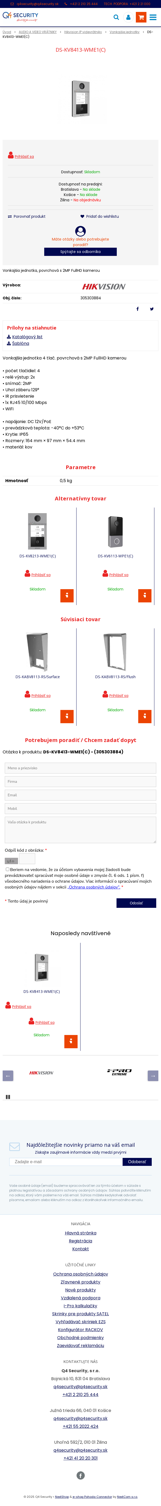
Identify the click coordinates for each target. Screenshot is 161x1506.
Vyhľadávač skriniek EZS (81, 1322)
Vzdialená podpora (80, 1298)
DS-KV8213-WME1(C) (37, 555)
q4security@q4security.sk (38, 4)
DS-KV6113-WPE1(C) (115, 555)
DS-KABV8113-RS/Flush (115, 676)
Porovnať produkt (27, 216)
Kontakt (80, 1249)
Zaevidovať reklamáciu (80, 1346)
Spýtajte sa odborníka (80, 251)
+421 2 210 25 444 (84, 4)
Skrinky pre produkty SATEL (80, 1314)
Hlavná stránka (80, 1233)
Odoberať (137, 1162)
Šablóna (20, 343)
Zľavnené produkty (80, 1282)
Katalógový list (27, 337)
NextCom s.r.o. (127, 1497)
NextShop (62, 1497)
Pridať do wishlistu (99, 216)
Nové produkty (80, 1290)
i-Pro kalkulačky (80, 1306)
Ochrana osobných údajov (80, 1274)
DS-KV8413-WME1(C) (41, 991)
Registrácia (80, 1241)
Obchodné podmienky (80, 1338)
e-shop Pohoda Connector (92, 1497)
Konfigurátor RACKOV (80, 1330)
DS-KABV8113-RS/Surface (37, 676)
